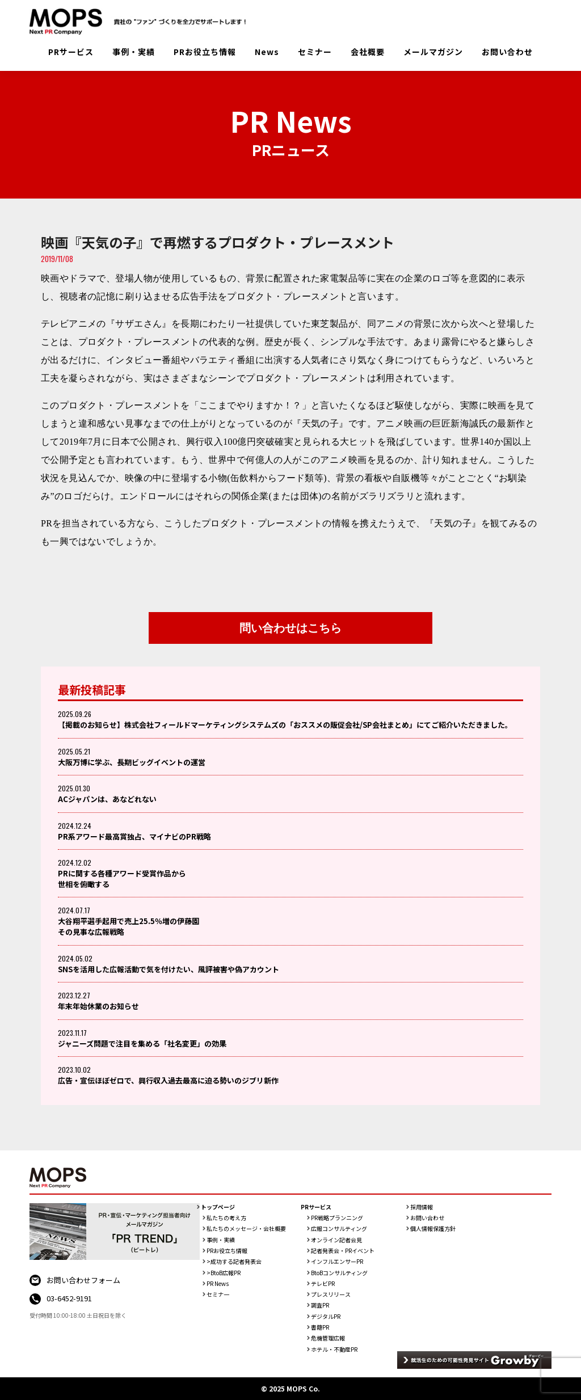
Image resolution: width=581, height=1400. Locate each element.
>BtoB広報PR (224, 1273)
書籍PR (320, 1327)
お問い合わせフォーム (83, 1280)
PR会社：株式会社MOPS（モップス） (142, 22)
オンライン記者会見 (336, 1240)
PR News (218, 1284)
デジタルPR (325, 1317)
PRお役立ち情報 (205, 51)
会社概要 (368, 51)
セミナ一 (218, 1294)
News (267, 51)
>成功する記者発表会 (234, 1262)
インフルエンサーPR (337, 1262)
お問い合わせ (507, 51)
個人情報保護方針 (433, 1229)
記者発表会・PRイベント (342, 1251)
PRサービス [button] (71, 51)
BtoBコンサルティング (339, 1273)
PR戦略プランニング (337, 1218)
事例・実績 (133, 51)
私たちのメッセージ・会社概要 (246, 1229)
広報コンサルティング (339, 1229)
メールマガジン (433, 51)
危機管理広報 (328, 1338)
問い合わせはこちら (290, 628)
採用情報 (421, 1207)
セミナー (315, 51)
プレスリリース (331, 1294)
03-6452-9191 (69, 1298)
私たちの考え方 (226, 1218)
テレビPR (323, 1284)
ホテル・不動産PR (334, 1349)
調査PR (320, 1305)
